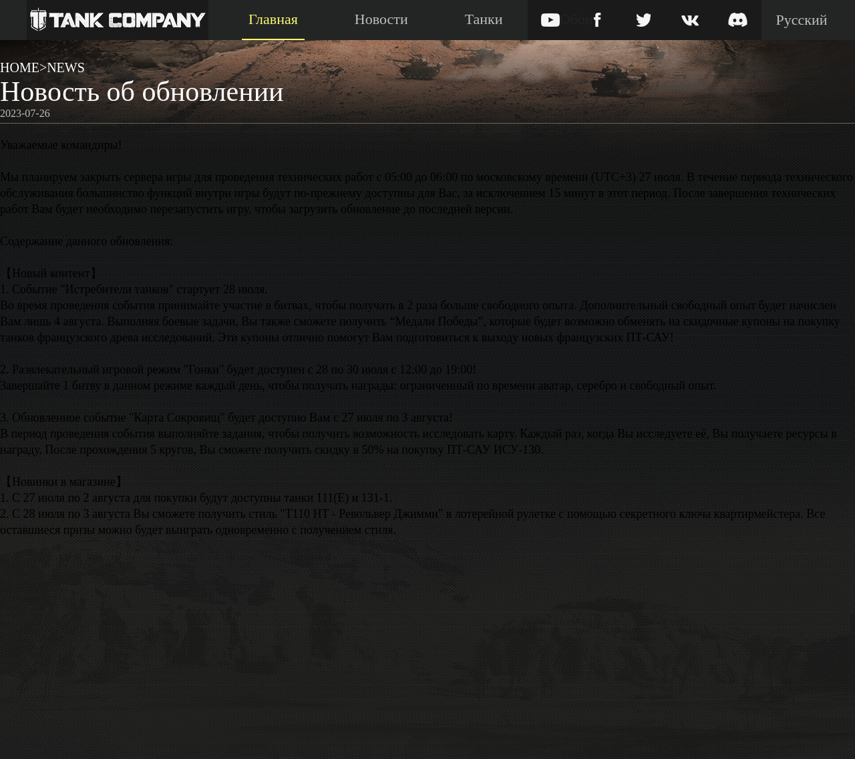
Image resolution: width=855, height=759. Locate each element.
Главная (273, 19)
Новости (381, 19)
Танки (484, 19)
